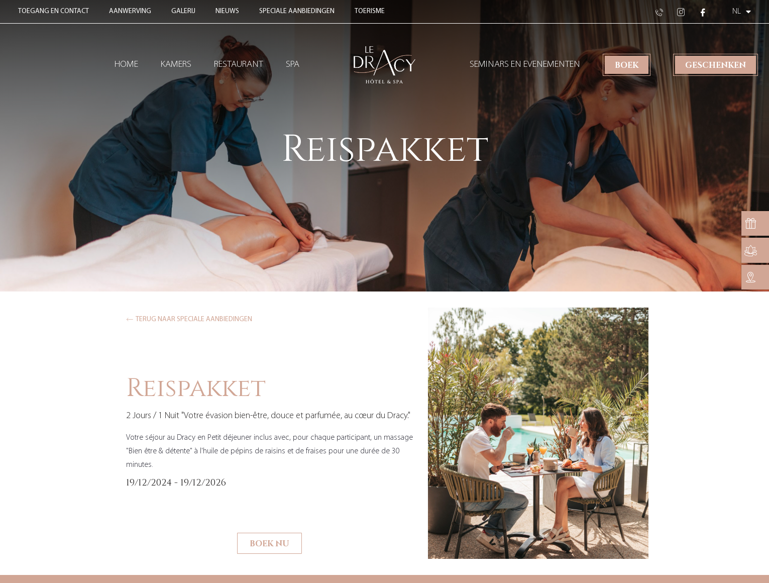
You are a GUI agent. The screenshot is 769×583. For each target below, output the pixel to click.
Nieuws (227, 11)
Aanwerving (130, 11)
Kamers (176, 64)
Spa (292, 64)
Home (126, 64)
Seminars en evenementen (525, 64)
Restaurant (238, 64)
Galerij (183, 11)
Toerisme (370, 11)
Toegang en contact (53, 11)
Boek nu (269, 543)
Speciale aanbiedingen (297, 11)
